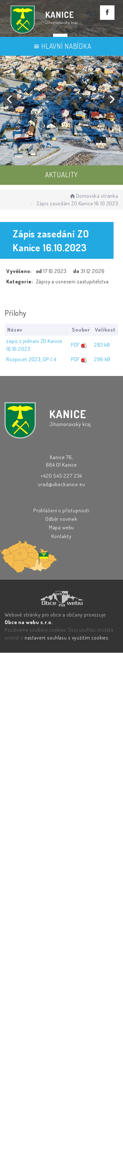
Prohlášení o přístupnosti (61, 510)
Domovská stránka (93, 195)
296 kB (102, 359)
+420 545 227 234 (62, 475)
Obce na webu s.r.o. (29, 622)
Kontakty (61, 536)
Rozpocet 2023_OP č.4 (31, 359)
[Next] (111, 99)
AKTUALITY (61, 174)
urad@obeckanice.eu (61, 484)
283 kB (102, 344)
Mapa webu (61, 527)
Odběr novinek (61, 518)
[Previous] (10, 99)
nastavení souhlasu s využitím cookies (66, 637)
